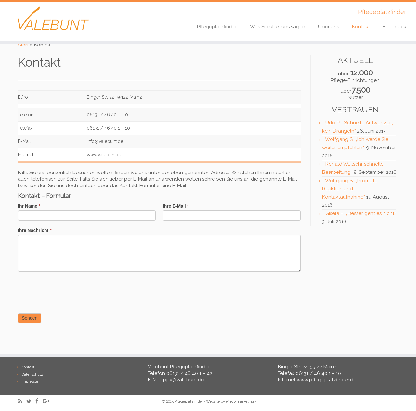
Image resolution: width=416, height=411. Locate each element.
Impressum (31, 381)
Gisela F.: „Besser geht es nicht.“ (360, 213)
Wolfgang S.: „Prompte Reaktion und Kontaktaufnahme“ (349, 189)
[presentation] (67, 290)
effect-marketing (240, 401)
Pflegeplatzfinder (217, 27)
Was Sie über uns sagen (277, 27)
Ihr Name (29, 206)
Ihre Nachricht (34, 230)
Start (23, 45)
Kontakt (361, 27)
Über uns (328, 27)
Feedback (394, 27)
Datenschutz (32, 374)
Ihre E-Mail (176, 206)
